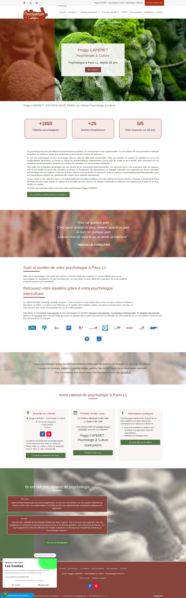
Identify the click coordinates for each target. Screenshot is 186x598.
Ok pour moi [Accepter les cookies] (43, 585)
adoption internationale (100, 313)
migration (38, 316)
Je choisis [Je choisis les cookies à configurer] (16, 585)
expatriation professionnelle (124, 313)
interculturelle (53, 313)
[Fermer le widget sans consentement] (45, 555)
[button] (5, 594)
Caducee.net (81, 596)
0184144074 (93, 445)
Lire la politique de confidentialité (17, 577)
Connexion (158, 596)
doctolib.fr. (126, 372)
